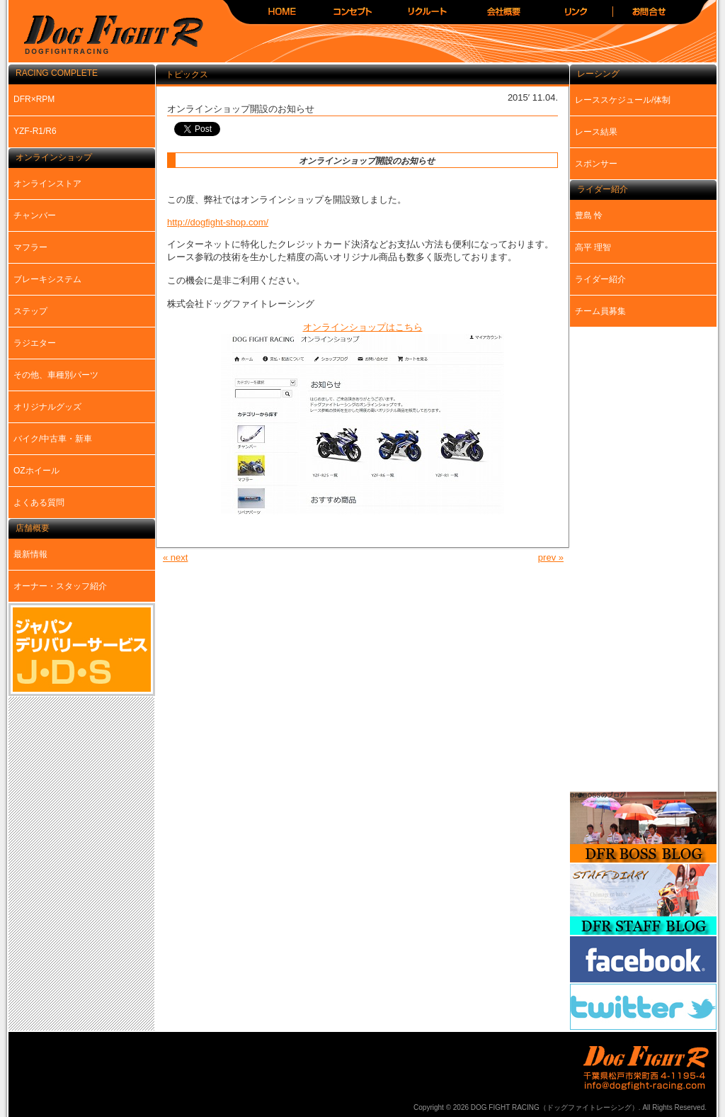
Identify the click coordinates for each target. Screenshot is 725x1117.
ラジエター (34, 343)
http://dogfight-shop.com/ (217, 222)
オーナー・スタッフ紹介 (60, 586)
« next (175, 557)
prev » (551, 557)
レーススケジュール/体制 (622, 100)
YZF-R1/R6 (35, 131)
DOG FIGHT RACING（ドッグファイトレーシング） (108, 36)
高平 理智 (593, 247)
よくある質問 (38, 502)
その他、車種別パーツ (55, 375)
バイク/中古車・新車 (52, 439)
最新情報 (30, 554)
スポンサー (596, 164)
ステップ (30, 311)
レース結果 (596, 132)
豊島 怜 (589, 215)
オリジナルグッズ (47, 407)
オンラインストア (47, 184)
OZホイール (36, 471)
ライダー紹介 (600, 279)
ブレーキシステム (47, 279)
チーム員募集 (600, 311)
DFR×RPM (34, 99)
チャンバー (34, 215)
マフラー (30, 247)
